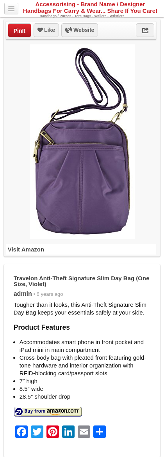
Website (79, 30)
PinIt (19, 31)
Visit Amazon (26, 249)
